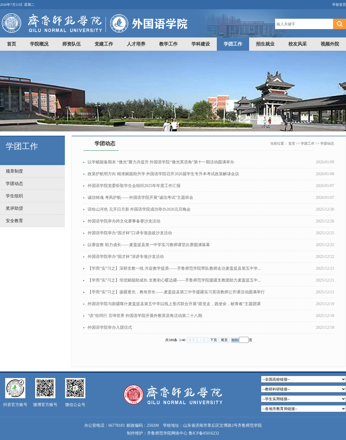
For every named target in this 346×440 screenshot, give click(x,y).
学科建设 (200, 43)
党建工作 (104, 43)
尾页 (224, 340)
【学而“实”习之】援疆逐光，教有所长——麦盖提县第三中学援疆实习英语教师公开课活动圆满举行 (176, 292)
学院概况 (39, 43)
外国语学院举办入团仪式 (110, 327)
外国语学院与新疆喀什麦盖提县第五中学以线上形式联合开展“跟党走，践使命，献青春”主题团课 (174, 304)
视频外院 (330, 43)
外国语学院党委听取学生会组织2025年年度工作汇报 (134, 186)
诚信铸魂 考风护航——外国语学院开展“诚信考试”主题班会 (140, 197)
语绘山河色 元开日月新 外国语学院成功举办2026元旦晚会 (139, 209)
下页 (213, 340)
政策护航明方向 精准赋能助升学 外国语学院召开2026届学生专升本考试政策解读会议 (163, 174)
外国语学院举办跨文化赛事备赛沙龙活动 (124, 221)
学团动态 (327, 143)
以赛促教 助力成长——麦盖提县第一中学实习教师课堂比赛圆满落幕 (149, 245)
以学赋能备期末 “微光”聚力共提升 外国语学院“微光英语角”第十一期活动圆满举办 (161, 162)
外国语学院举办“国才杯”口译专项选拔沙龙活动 (130, 233)
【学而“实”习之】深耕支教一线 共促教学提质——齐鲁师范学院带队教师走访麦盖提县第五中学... (174, 268)
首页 (11, 43)
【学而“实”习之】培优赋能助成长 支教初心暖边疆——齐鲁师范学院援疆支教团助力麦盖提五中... (174, 280)
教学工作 (168, 43)
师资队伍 (71, 43)
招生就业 (265, 43)
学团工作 (233, 43)
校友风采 (297, 43)
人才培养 (136, 43)
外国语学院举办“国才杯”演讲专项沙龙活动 (126, 256)
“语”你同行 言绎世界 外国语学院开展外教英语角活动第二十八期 (145, 316)
